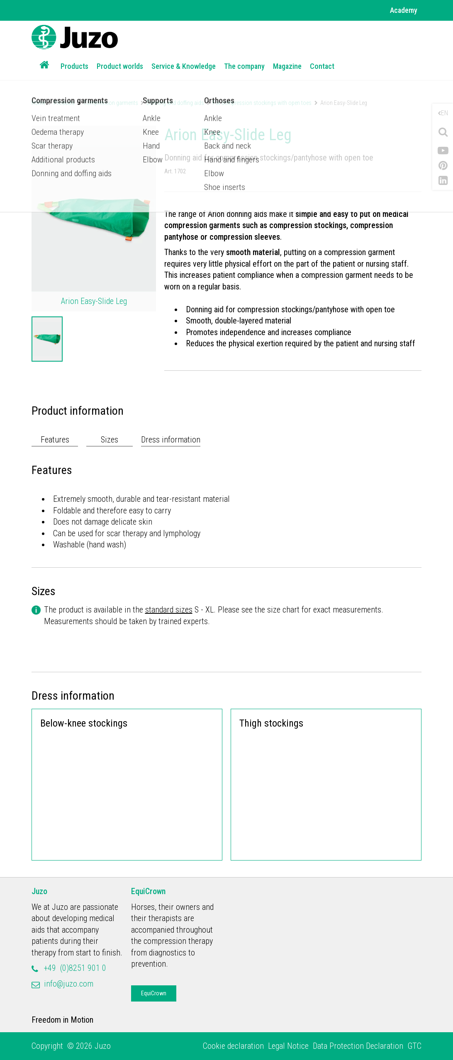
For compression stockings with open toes (262, 103)
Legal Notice (288, 1046)
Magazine (287, 66)
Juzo (39, 891)
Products (74, 66)
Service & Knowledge (183, 66)
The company (244, 66)
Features (55, 440)
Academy (403, 10)
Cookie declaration (233, 1046)
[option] (47, 339)
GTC (414, 1046)
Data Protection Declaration (358, 1046)
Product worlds (120, 66)
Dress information (170, 440)
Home (38, 103)
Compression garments (110, 103)
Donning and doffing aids (175, 103)
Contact (322, 66)
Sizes (109, 440)
